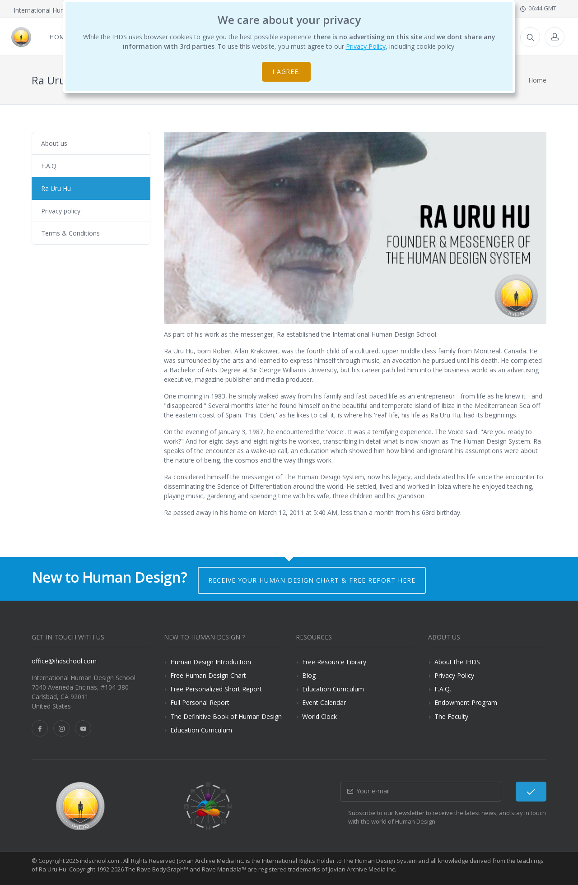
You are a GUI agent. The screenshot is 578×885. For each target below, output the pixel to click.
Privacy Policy (366, 46)
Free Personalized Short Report (216, 689)
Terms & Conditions (70, 233)
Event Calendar (324, 702)
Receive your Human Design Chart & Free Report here (311, 580)
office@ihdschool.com (64, 661)
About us (54, 143)
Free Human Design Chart (208, 675)
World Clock (319, 716)
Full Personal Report (199, 702)
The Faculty (451, 716)
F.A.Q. (442, 689)
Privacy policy (60, 211)
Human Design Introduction (210, 662)
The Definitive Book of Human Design (226, 716)
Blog (309, 675)
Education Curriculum (201, 730)
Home (537, 80)
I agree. (286, 71)
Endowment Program (465, 702)
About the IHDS (457, 662)
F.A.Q (48, 166)
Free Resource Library (334, 662)
